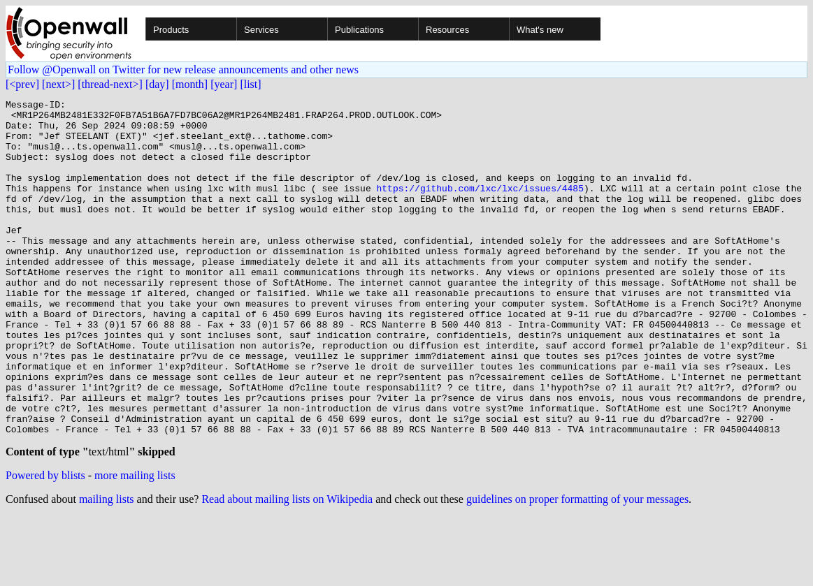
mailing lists (106, 568)
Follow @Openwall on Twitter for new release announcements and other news (183, 69)
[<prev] (22, 84)
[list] (250, 84)
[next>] (58, 84)
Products (171, 29)
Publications (359, 29)
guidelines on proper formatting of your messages (577, 568)
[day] (157, 84)
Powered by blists (45, 544)
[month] (190, 84)
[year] (223, 84)
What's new (540, 29)
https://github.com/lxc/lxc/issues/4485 (479, 206)
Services (261, 29)
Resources (447, 29)
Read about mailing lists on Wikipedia (287, 568)
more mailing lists (134, 544)
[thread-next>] (110, 84)
